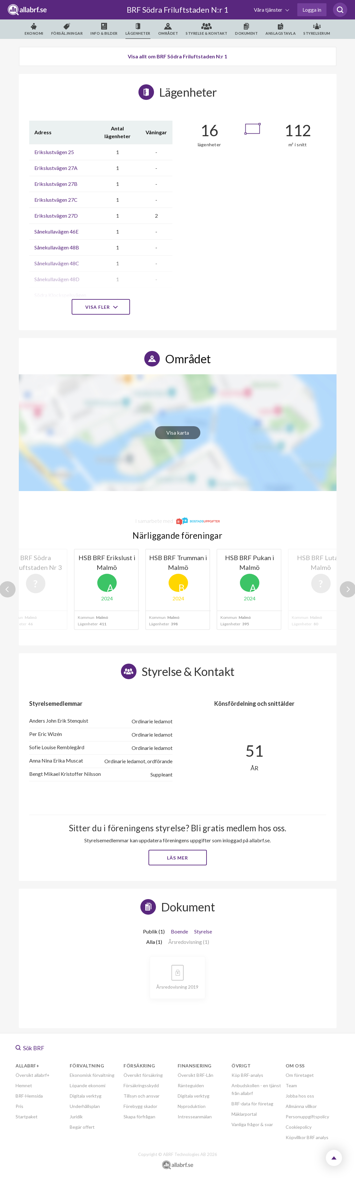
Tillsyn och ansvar (142, 1096)
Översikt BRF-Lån (195, 1075)
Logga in (311, 9)
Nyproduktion (192, 1106)
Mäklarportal (244, 1114)
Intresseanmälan (195, 1116)
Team (291, 1085)
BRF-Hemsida (29, 1096)
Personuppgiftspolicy (307, 1116)
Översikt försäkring (143, 1075)
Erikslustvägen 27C (55, 200)
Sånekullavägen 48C (56, 263)
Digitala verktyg (85, 1096)
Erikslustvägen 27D (56, 215)
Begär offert (82, 1127)
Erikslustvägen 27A (55, 168)
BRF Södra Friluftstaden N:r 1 (178, 9)
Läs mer (177, 857)
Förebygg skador (140, 1106)
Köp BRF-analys (247, 1075)
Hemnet (24, 1085)
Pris (19, 1106)
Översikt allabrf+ (33, 1075)
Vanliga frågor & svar (252, 1124)
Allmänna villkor (301, 1106)
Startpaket (27, 1116)
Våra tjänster (268, 9)
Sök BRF (30, 1048)
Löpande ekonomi (87, 1085)
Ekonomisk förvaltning (92, 1075)
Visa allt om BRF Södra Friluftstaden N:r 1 (177, 56)
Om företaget (300, 1075)
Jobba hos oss (300, 1096)
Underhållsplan (85, 1106)
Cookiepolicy (299, 1127)
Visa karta (177, 432)
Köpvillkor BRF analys (307, 1137)
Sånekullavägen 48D (56, 279)
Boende (179, 931)
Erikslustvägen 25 (54, 152)
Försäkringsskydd (141, 1085)
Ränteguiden (191, 1085)
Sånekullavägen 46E (56, 231)
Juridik (76, 1116)
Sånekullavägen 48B (56, 247)
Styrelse (203, 931)
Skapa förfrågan (139, 1116)
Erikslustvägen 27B (55, 184)
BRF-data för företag (252, 1103)
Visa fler (100, 307)
